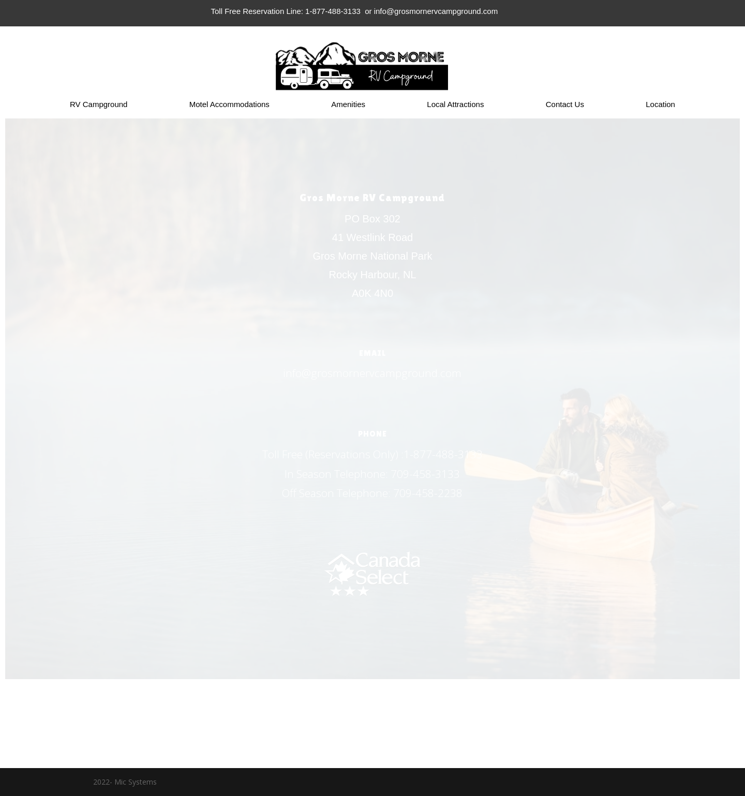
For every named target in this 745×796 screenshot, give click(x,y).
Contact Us (565, 105)
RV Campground (98, 105)
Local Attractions (455, 105)
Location (660, 105)
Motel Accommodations (229, 105)
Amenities (348, 105)
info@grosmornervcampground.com (372, 373)
